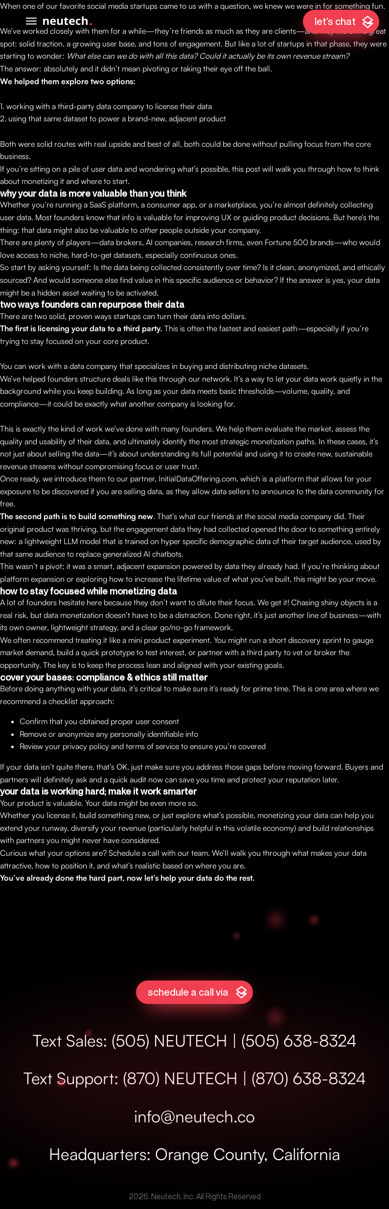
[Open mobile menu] (31, 21)
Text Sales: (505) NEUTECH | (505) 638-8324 (195, 1040)
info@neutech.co (194, 1116)
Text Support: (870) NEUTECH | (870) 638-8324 (194, 1078)
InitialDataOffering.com (197, 478)
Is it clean (278, 267)
